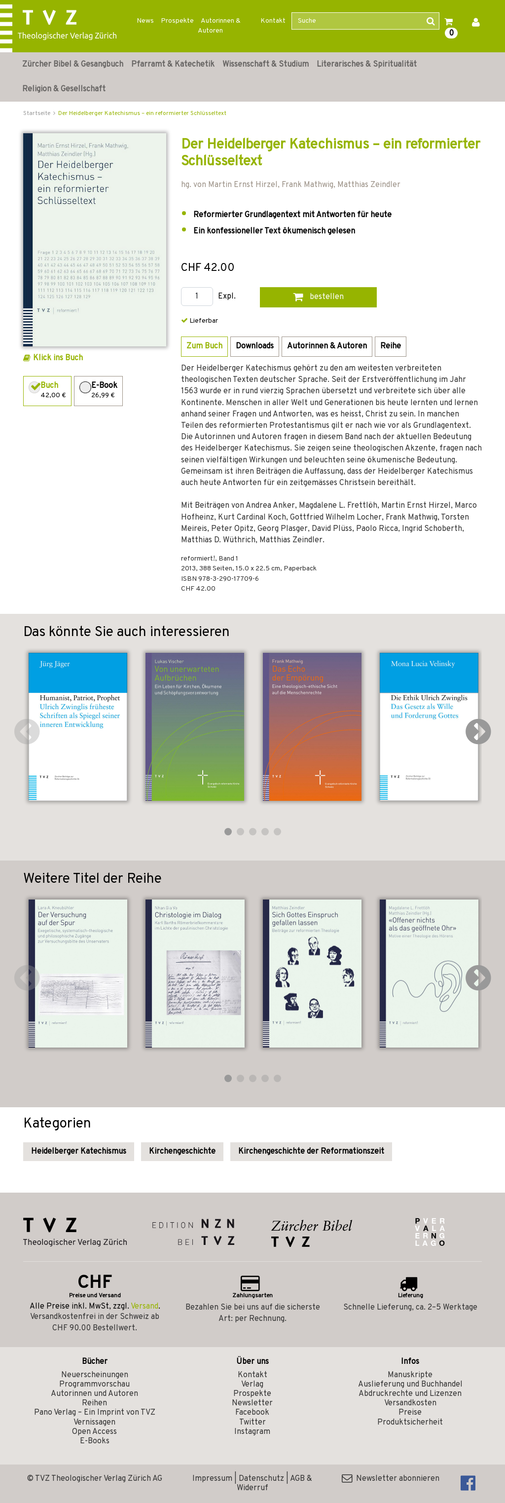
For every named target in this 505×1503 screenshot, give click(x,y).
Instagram (252, 1432)
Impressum (212, 1479)
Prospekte (177, 21)
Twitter (252, 1423)
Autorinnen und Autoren (94, 1394)
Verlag (252, 1385)
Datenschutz (261, 1479)
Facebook (252, 1413)
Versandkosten (410, 1403)
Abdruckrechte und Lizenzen (410, 1394)
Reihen (94, 1403)
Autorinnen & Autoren (219, 26)
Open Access (94, 1432)
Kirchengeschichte (182, 1152)
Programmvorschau (94, 1385)
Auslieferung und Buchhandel (410, 1385)
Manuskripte (410, 1375)
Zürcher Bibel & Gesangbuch (72, 65)
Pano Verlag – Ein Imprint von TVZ (94, 1413)
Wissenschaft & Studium (265, 65)
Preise (410, 1413)
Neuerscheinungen (94, 1375)
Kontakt (273, 21)
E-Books (94, 1441)
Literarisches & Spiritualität (367, 65)
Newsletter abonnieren (390, 1479)
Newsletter (252, 1403)
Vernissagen (94, 1423)
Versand (144, 1307)
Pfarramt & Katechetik (173, 65)
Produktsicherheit (410, 1423)
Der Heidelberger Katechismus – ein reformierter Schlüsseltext (142, 113)
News (145, 21)
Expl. (227, 296)
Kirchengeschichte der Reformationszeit (311, 1152)
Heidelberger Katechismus (78, 1152)
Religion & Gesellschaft (64, 89)
